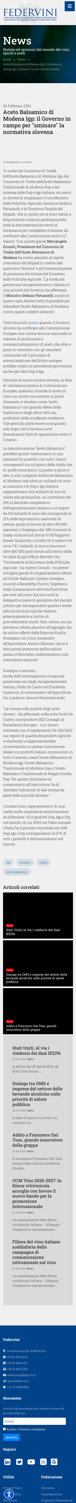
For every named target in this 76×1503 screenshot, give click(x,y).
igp (8, 774)
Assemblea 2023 (14, 1443)
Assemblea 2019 (13, 1431)
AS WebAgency (63, 1492)
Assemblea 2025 (14, 1456)
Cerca (45, 1449)
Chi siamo (48, 1400)
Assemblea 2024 (14, 1450)
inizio (30, 341)
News (28, 207)
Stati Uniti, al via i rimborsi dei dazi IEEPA (36, 962)
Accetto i (24, 1341)
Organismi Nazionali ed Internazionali (56, 1414)
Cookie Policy (12, 1406)
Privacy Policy (12, 1400)
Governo (25, 774)
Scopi (44, 1430)
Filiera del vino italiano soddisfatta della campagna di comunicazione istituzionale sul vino (36, 1164)
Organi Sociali (50, 1424)
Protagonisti (11, 1418)
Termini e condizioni (31, 1341)
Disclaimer (10, 1412)
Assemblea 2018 (13, 1425)
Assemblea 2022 (14, 1437)
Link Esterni (49, 1442)
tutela (43, 774)
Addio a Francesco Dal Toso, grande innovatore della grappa (37, 1052)
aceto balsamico (17, 784)
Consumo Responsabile (56, 1455)
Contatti (46, 1436)
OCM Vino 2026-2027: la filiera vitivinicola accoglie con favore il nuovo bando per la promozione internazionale (36, 1105)
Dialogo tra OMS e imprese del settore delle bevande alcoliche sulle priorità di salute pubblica (37, 1005)
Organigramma (51, 1406)
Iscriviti (11, 1349)
